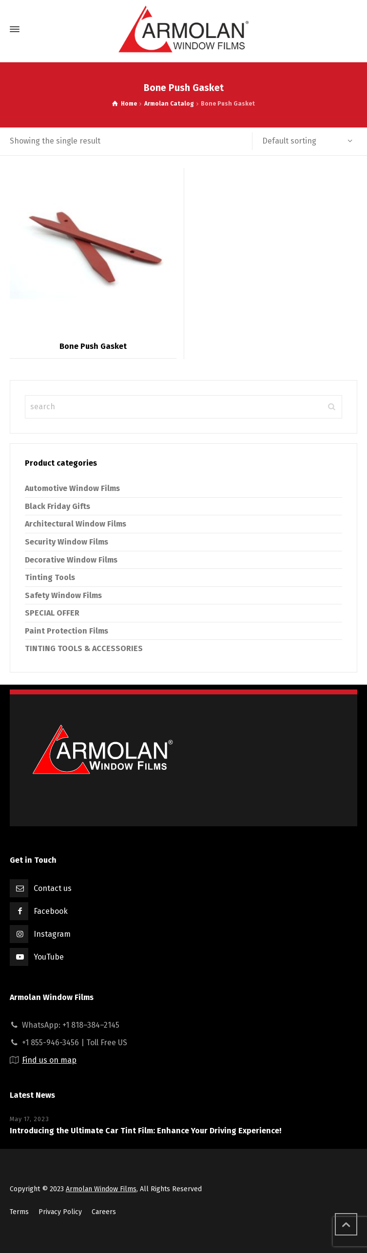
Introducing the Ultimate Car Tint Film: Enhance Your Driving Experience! (145, 1130)
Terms (19, 1212)
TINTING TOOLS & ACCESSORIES (84, 648)
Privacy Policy (60, 1212)
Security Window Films (66, 541)
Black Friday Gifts (57, 506)
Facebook (51, 911)
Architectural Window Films (75, 523)
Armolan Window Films (101, 1189)
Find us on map (49, 1060)
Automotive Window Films (72, 488)
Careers (104, 1212)
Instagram (52, 934)
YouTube (49, 957)
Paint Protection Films (66, 631)
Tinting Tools (50, 577)
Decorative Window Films (71, 559)
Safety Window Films (63, 595)
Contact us (53, 888)
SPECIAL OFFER (52, 612)
